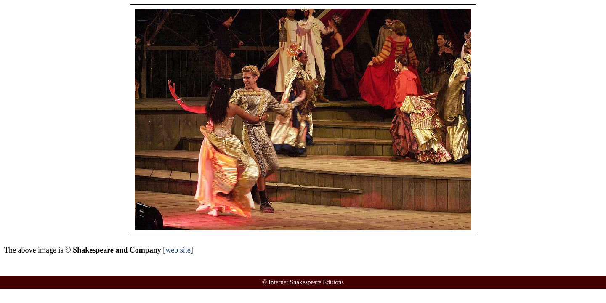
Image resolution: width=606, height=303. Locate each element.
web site (177, 250)
